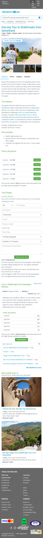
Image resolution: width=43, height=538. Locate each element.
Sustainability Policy (29, 512)
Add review (38, 283)
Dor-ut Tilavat (32, 115)
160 (38, 319)
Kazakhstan (5, 483)
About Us (5, 2)
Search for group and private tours (16, 17)
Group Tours (5, 502)
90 (38, 330)
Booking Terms (28, 507)
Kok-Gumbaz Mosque (19, 117)
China (25, 488)
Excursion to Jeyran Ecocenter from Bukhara (18, 363)
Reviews (27, 77)
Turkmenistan (6, 490)
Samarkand (5, 108)
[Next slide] (38, 51)
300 (38, 316)
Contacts (26, 515)
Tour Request (21, 340)
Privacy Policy (27, 510)
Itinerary (4, 77)
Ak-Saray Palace (21, 115)
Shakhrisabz (35, 108)
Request (19, 77)
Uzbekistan (5, 480)
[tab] (21, 344)
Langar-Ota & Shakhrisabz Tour (13, 355)
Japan (25, 490)
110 (38, 326)
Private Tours (6, 505)
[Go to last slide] (4, 51)
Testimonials (27, 505)
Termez (6, 351)
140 (38, 323)
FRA (38, 3)
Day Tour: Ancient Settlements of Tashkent (17, 359)
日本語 (34, 7)
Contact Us (5, 3)
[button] (7, 68)
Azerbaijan (26, 480)
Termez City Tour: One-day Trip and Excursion (19, 409)
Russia (25, 493)
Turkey (25, 495)
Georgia (25, 478)
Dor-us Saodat (24, 112)
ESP (33, 5)
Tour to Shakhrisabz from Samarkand (15, 347)
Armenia (26, 483)
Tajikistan (4, 488)
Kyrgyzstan (5, 485)
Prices (12, 77)
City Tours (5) (7, 344)
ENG (33, 1)
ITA (38, 5)
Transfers (4, 510)
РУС (38, 1)
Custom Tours (6, 507)
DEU (33, 3)
